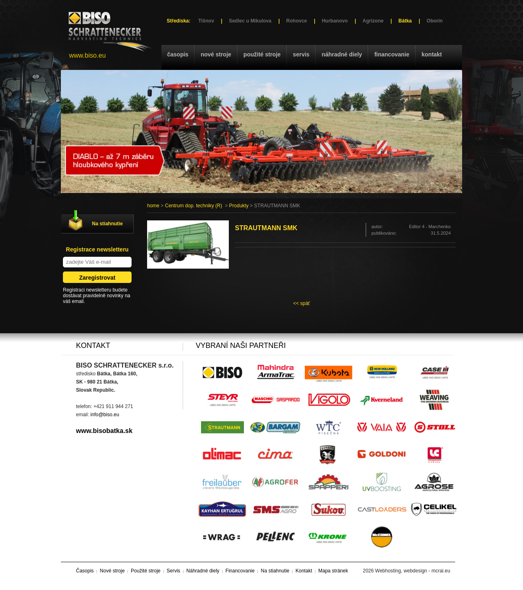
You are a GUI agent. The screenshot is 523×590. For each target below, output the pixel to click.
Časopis (177, 54)
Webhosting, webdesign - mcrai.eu (412, 571)
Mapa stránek (333, 571)
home (153, 206)
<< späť (301, 303)
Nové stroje (216, 54)
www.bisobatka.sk (104, 430)
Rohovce (296, 21)
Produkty (238, 206)
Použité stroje (262, 54)
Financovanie (391, 54)
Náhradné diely (342, 54)
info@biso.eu (104, 414)
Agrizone (372, 21)
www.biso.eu (87, 55)
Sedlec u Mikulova (250, 21)
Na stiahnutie (107, 224)
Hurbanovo (335, 21)
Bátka (405, 21)
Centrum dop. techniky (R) (193, 206)
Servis (301, 54)
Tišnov (206, 21)
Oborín (435, 21)
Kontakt (432, 54)
